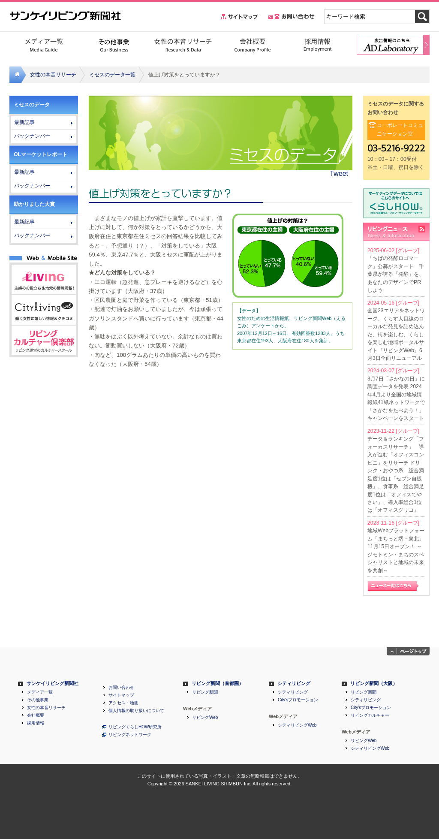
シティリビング (293, 683)
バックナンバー (32, 136)
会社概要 (35, 715)
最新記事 (24, 122)
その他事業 (37, 700)
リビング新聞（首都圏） (218, 683)
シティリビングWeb (297, 725)
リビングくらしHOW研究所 (135, 727)
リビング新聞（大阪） (373, 683)
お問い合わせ (121, 687)
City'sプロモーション (298, 700)
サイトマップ (121, 695)
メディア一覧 (40, 692)
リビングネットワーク (129, 735)
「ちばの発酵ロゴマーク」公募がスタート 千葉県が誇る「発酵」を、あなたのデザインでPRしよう (395, 274)
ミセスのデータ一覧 (112, 75)
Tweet (339, 173)
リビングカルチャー (370, 715)
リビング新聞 (205, 692)
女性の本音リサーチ (53, 75)
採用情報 (35, 723)
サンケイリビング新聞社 (52, 683)
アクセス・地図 (123, 703)
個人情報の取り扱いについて (136, 711)
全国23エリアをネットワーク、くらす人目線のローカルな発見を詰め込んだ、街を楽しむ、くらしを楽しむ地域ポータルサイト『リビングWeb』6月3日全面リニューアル (396, 334)
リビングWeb (205, 717)
